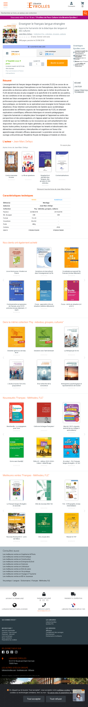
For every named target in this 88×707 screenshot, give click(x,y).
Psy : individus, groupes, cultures (46, 209)
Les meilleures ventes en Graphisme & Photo (19, 554)
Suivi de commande (8, 630)
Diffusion (31, 670)
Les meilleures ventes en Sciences (15, 564)
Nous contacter (7, 638)
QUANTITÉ (36, 61)
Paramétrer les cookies (9, 640)
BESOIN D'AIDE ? (7, 628)
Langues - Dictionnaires (21, 581)
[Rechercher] (41, 13)
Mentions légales (7, 675)
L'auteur (78, 87)
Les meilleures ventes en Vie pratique (16, 571)
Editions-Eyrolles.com (9, 670)
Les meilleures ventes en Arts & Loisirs (17, 569)
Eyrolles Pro (49, 624)
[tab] (20, 53)
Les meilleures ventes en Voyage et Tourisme (19, 574)
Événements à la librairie (54, 636)
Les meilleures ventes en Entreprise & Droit (18, 562)
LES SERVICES (50, 628)
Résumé (77, 83)
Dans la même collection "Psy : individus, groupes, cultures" (33, 322)
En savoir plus (65, 145)
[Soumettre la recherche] (85, 13)
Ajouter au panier (57, 63)
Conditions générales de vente (22, 675)
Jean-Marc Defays (25, 34)
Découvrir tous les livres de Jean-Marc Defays (54, 189)
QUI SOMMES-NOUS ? (9, 620)
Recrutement (50, 634)
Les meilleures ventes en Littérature (16, 566)
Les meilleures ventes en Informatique (17, 557)
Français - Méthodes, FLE (41, 581)
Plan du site (36, 675)
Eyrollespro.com (22, 670)
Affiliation (49, 630)
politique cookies (63, 690)
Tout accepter (34, 699)
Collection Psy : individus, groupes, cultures (50, 34)
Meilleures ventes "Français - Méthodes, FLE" (26, 475)
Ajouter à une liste (36, 47)
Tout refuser (56, 699)
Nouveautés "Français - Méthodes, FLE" (23, 397)
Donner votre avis (43, 37)
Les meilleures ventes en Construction (17, 559)
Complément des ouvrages (54, 632)
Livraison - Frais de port (9, 632)
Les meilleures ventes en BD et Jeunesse (18, 576)
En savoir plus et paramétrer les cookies (63, 693)
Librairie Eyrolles (51, 622)
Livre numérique (7, 636)
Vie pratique (7, 581)
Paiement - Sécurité (8, 634)
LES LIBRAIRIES (51, 620)
